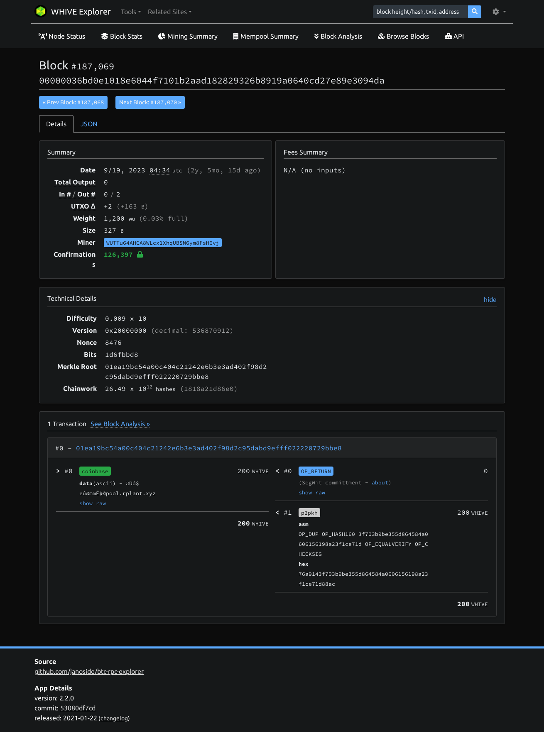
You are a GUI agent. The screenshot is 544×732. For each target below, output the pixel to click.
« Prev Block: (73, 102)
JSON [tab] (89, 124)
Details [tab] (56, 124)
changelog (114, 718)
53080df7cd (78, 708)
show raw (92, 503)
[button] (131, 11)
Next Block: (150, 102)
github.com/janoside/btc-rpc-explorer (89, 671)
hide (490, 299)
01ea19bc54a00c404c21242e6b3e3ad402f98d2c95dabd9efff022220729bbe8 (209, 448)
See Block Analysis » (120, 423)
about (380, 482)
